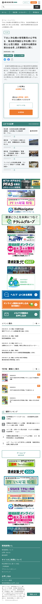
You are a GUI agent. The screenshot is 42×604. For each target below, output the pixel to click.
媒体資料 (5, 555)
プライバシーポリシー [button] (11, 600)
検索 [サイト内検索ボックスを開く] (36, 7)
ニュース (11, 20)
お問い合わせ (6, 552)
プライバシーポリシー (9, 569)
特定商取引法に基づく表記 (10, 563)
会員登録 (21, 112)
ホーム (4, 20)
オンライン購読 (7, 580)
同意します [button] (33, 594)
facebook (8, 59)
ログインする (21, 105)
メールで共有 (20, 55)
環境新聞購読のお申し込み (10, 583)
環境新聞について (7, 550)
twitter (5, 59)
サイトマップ (6, 571)
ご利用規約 (5, 566)
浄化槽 (6, 32)
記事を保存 (9, 55)
